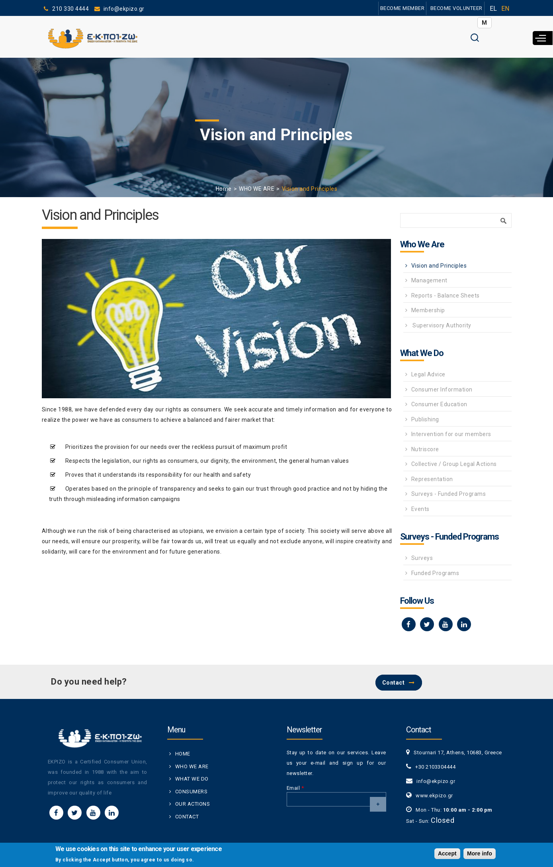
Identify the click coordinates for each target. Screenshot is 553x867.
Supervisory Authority (441, 325)
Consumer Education (439, 404)
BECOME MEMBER (402, 8)
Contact (393, 682)
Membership (428, 310)
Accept (447, 854)
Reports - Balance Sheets (445, 295)
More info (479, 854)
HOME (182, 754)
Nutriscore (425, 449)
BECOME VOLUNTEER (456, 8)
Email (295, 788)
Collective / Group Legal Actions (454, 464)
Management (429, 280)
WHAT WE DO (192, 779)
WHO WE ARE (256, 189)
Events (420, 509)
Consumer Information (442, 389)
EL (493, 8)
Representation (432, 479)
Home (224, 189)
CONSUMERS (191, 792)
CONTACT (187, 817)
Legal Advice (428, 374)
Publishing (425, 419)
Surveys (422, 558)
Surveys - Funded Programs (448, 494)
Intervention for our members (451, 434)
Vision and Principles (439, 265)
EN (505, 8)
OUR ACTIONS (192, 804)
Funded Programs (435, 573)
